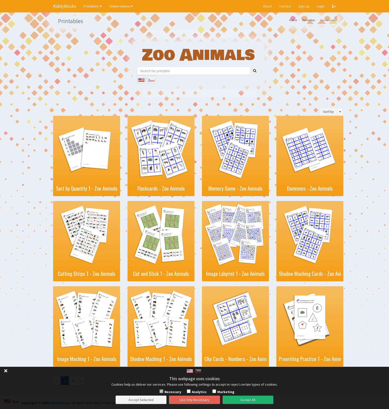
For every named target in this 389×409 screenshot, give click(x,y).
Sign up (303, 6)
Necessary (172, 392)
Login (321, 6)
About (267, 6)
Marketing (225, 392)
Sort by (328, 111)
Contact (285, 6)
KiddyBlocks (64, 6)
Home (293, 20)
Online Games (121, 6)
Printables (93, 6)
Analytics (199, 392)
